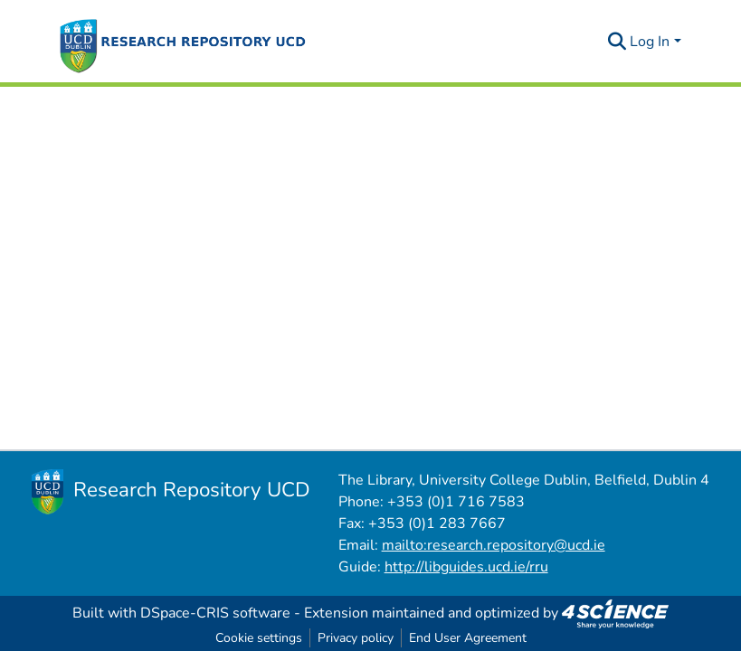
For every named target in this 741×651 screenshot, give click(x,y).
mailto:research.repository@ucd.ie (493, 545)
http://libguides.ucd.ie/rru (466, 567)
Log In (650, 42)
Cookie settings (258, 637)
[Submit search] (616, 41)
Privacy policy (356, 637)
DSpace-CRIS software (215, 613)
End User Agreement (468, 637)
